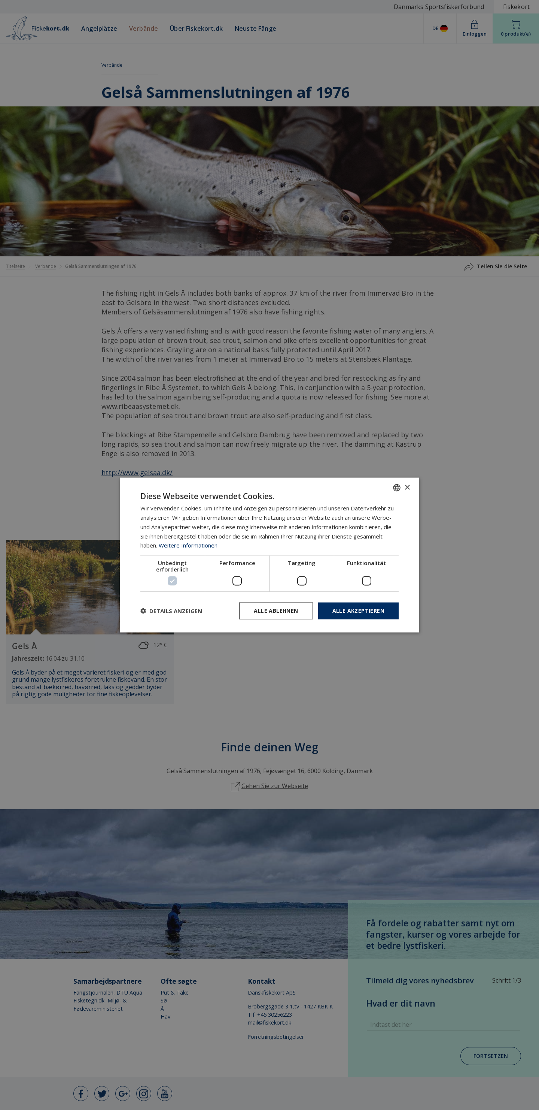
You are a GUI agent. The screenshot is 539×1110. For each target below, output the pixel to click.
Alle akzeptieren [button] (358, 610)
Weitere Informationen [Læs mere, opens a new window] (188, 545)
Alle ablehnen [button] (276, 610)
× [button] (407, 487)
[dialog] (269, 555)
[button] (171, 610)
